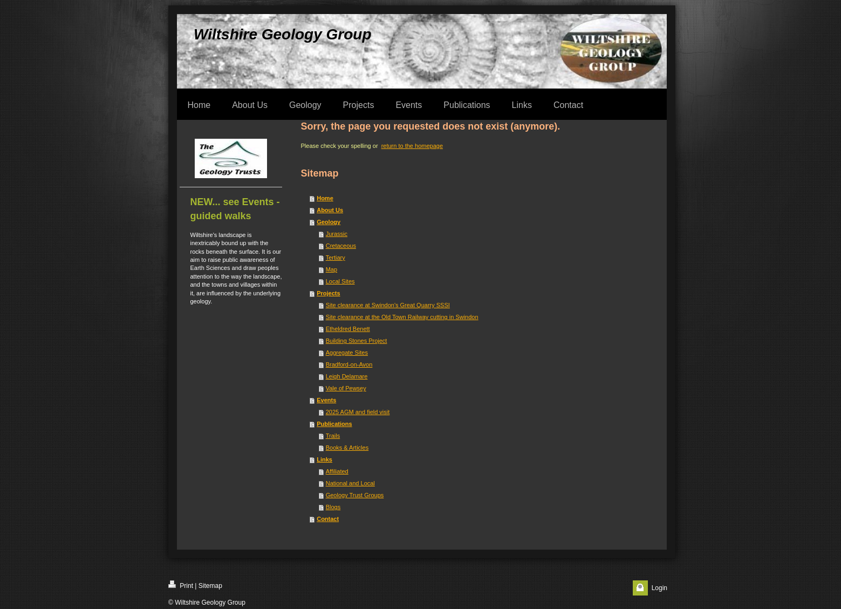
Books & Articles (347, 447)
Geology (328, 222)
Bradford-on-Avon (349, 364)
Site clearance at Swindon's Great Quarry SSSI (388, 305)
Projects (328, 293)
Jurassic (336, 234)
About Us (330, 210)
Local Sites (340, 281)
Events (326, 400)
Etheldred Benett (348, 329)
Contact (328, 519)
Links (324, 459)
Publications (334, 424)
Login (659, 588)
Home (325, 198)
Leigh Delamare (347, 376)
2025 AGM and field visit (358, 412)
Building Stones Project (356, 340)
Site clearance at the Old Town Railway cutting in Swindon (402, 317)
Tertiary (335, 257)
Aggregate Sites (347, 352)
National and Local (350, 483)
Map (331, 269)
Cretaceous (341, 245)
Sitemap (210, 586)
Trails (333, 435)
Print (180, 585)
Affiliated (337, 471)
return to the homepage (412, 146)
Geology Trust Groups (355, 495)
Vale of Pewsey (346, 388)
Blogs (333, 507)
